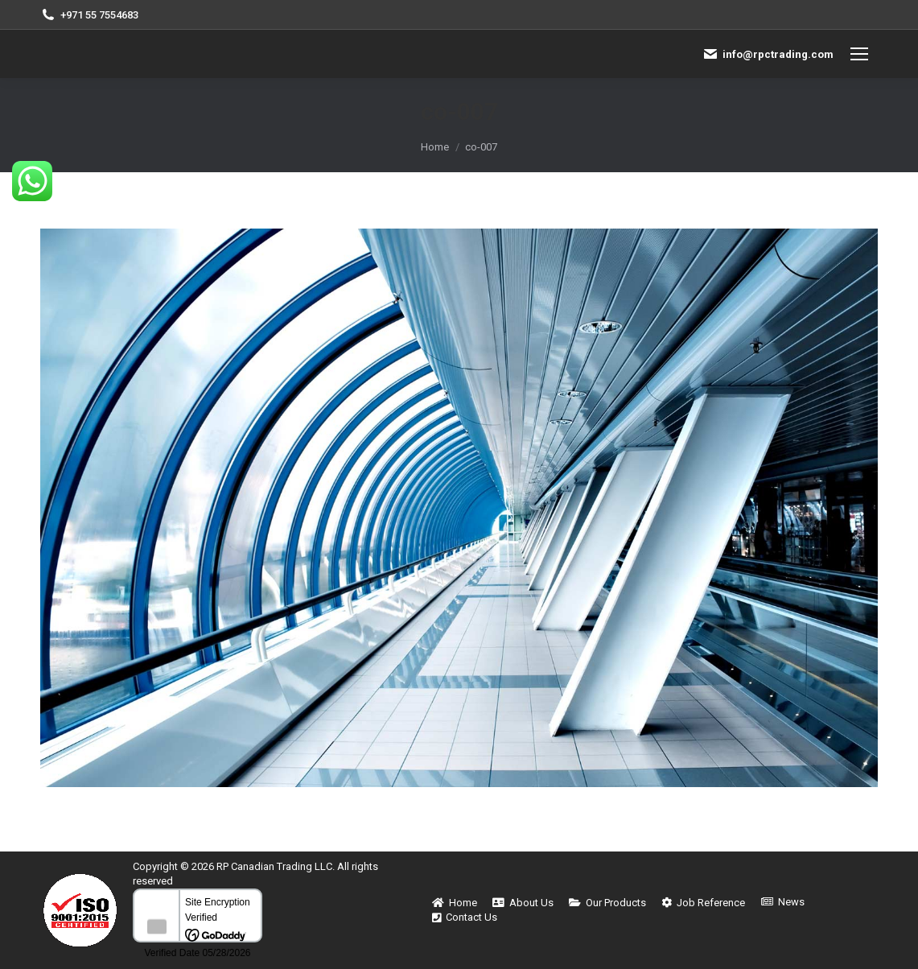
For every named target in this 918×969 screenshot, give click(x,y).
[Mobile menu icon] (859, 54)
